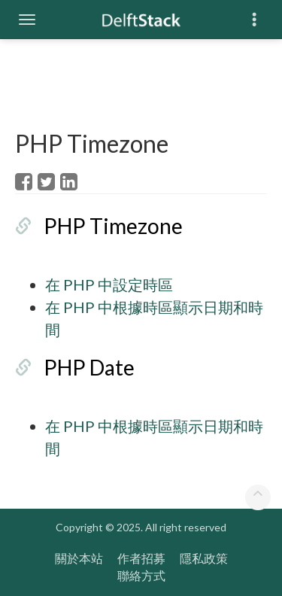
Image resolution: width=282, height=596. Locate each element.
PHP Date (89, 367)
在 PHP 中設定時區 (109, 284)
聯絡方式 (141, 575)
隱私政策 (204, 558)
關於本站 (79, 558)
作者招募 (141, 558)
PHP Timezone (113, 226)
